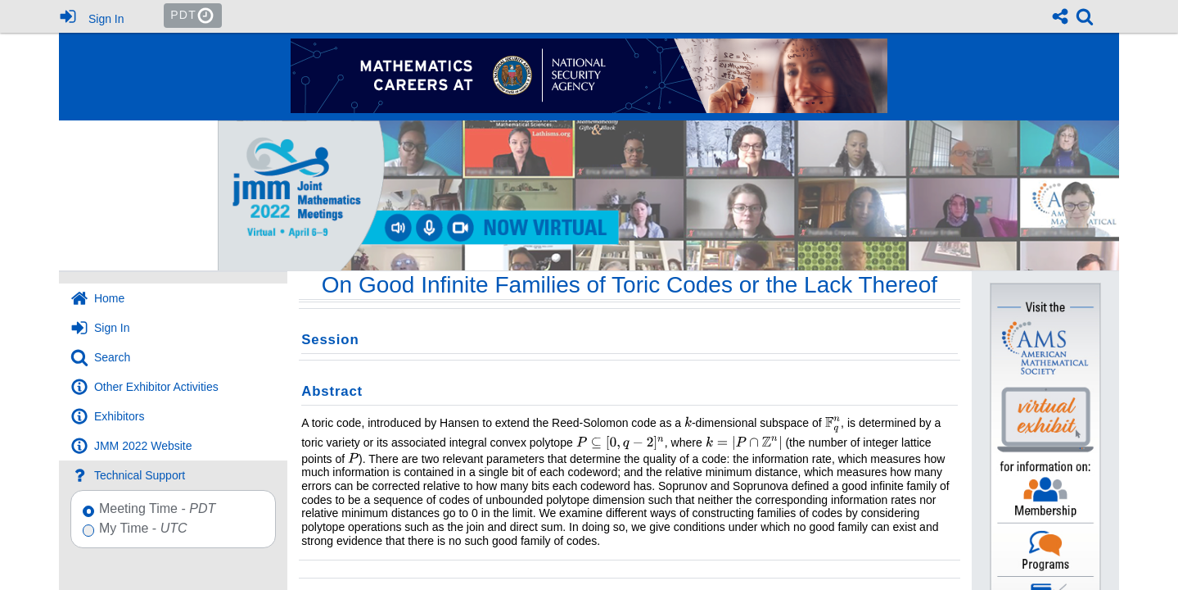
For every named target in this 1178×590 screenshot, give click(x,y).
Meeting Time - (154, 509)
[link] (1085, 16)
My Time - (140, 529)
